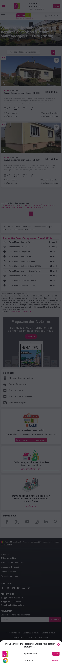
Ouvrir (56, 654)
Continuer (54, 660)
